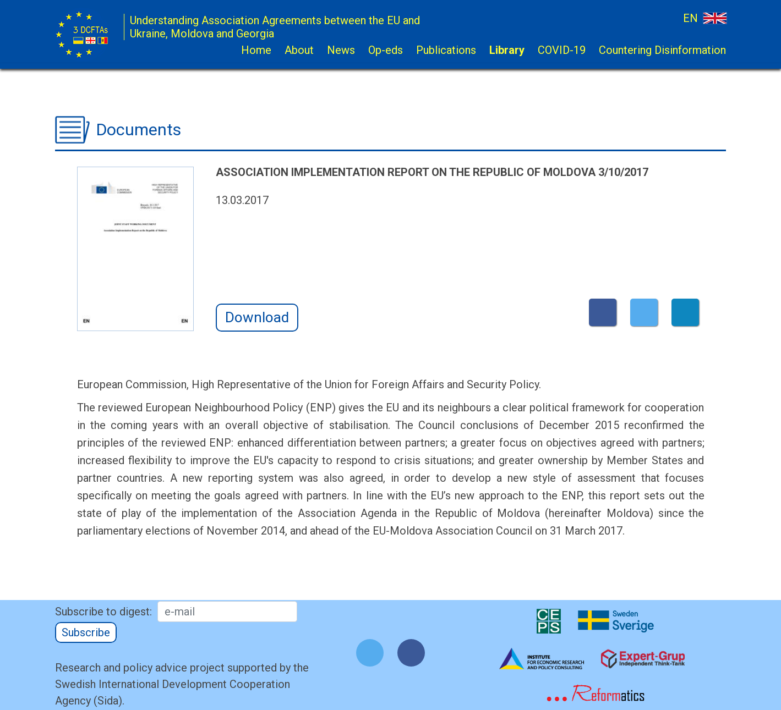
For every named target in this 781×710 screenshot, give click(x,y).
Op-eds (385, 50)
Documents (138, 129)
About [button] (299, 50)
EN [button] (704, 18)
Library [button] (507, 50)
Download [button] (257, 317)
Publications (446, 50)
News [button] (341, 50)
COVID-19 (562, 50)
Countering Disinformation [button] (662, 50)
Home (256, 50)
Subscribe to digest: (103, 611)
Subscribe (86, 632)
